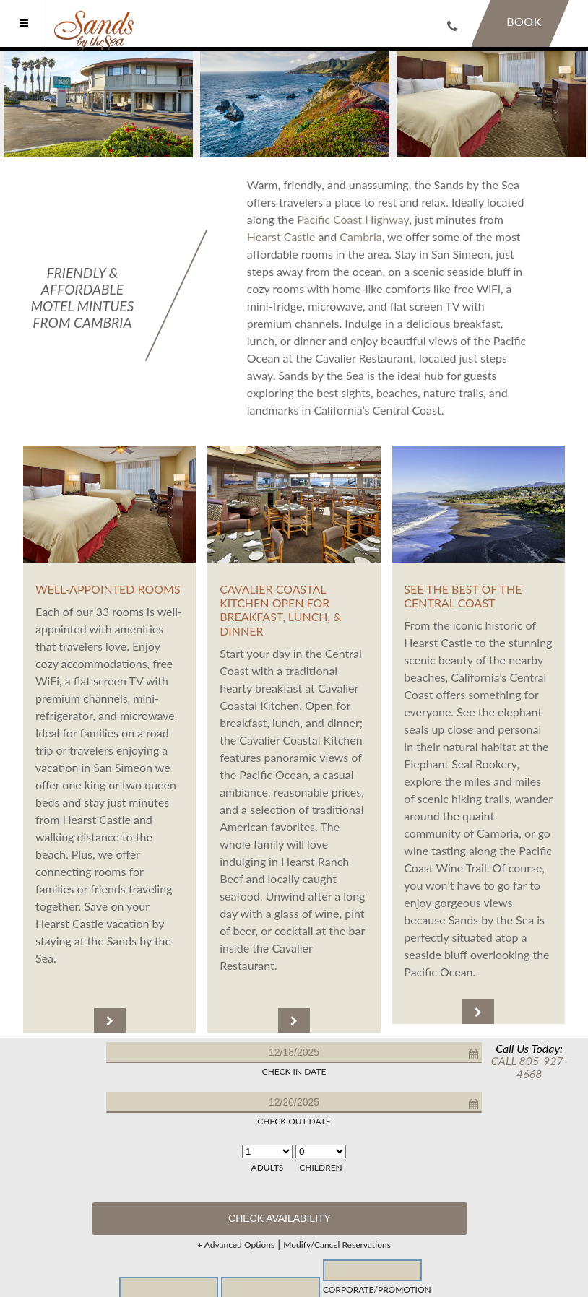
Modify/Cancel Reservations (337, 1245)
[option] (98, 104)
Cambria (360, 236)
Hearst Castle (281, 236)
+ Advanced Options (235, 1245)
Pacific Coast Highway (353, 219)
